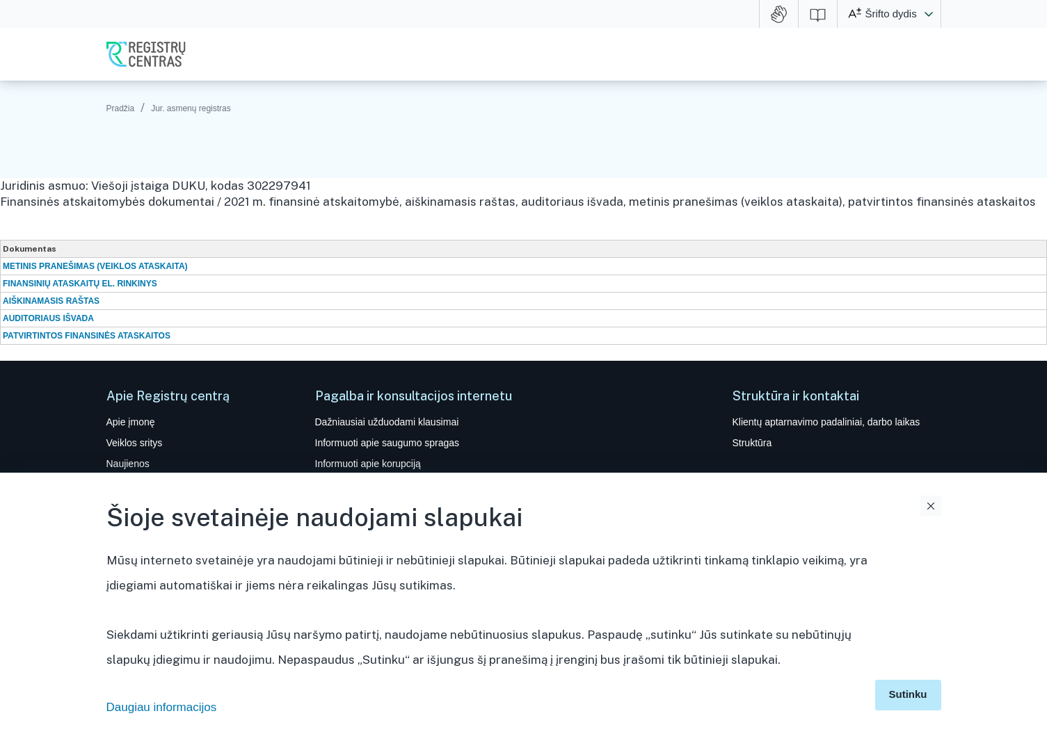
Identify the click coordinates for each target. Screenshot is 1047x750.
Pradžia (120, 108)
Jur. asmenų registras (191, 108)
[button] (928, 13)
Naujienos (128, 463)
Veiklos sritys (134, 442)
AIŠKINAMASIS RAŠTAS (51, 301)
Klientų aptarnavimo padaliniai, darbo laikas (826, 421)
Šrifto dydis (891, 13)
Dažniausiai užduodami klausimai (387, 421)
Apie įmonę (130, 421)
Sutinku (908, 694)
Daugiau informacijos (161, 707)
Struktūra (752, 442)
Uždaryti (930, 506)
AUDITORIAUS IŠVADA (48, 318)
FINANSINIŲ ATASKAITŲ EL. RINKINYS (80, 283)
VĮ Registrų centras (146, 54)
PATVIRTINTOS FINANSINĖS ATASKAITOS (86, 336)
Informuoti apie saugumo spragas (387, 442)
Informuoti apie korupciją (368, 463)
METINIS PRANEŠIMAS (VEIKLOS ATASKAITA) (95, 266)
